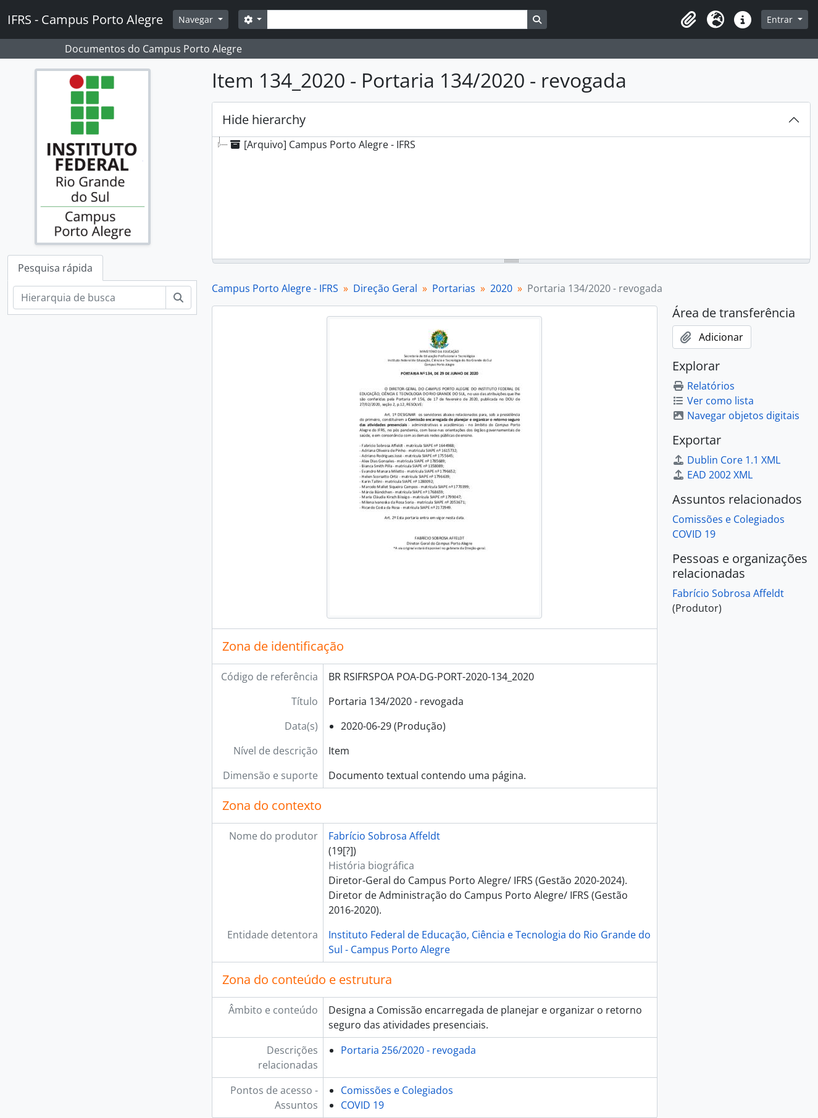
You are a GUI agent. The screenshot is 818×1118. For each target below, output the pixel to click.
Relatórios (703, 386)
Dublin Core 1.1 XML (726, 460)
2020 (501, 288)
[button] (688, 19)
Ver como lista (713, 400)
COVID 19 (362, 1105)
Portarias (453, 288)
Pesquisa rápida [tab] (55, 268)
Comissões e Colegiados (397, 1090)
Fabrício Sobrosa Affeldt (384, 836)
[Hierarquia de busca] (89, 297)
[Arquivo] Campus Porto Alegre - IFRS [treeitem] (321, 144)
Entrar (781, 19)
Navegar (196, 19)
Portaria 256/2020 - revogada (408, 1050)
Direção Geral (385, 288)
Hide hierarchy (264, 119)
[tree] (511, 199)
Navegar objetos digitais (735, 415)
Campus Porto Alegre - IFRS (275, 288)
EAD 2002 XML (712, 475)
